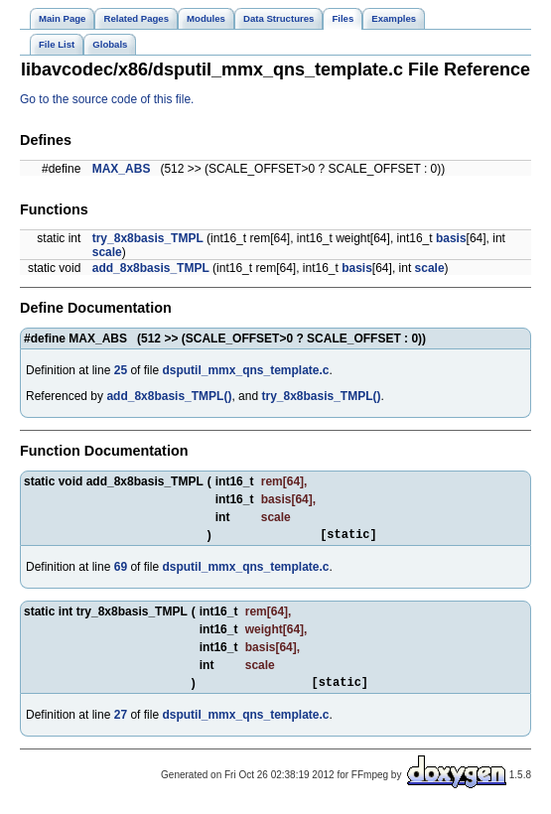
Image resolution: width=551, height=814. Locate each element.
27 (120, 721)
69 (120, 570)
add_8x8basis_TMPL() (168, 396)
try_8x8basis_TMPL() (320, 396)
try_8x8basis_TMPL (148, 238)
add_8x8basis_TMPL (150, 268)
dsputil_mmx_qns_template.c (245, 370)
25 (120, 370)
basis (451, 238)
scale (107, 252)
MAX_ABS (121, 169)
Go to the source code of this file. (107, 99)
